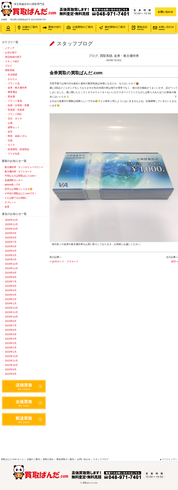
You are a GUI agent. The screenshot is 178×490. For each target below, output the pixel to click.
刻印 (173, 261)
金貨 (7, 206)
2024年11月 (11, 268)
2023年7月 (11, 325)
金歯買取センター (14, 180)
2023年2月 (11, 347)
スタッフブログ (100, 459)
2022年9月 (11, 369)
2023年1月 (11, 351)
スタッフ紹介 (12, 61)
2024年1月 (11, 303)
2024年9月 (11, 272)
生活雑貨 (12, 74)
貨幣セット (14, 127)
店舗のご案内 (33, 459)
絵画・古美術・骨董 (18, 105)
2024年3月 (11, 294)
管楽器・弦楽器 (16, 109)
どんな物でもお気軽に (16, 197)
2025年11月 (11, 224)
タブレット (10, 202)
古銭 (10, 140)
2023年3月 (11, 343)
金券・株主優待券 (126, 56)
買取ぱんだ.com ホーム (12, 459)
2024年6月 (11, 286)
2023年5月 (11, 334)
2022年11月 (11, 360)
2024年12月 (11, 263)
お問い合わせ (83, 459)
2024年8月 (11, 277)
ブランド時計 (15, 114)
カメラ (11, 144)
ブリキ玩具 (14, 153)
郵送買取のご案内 (65, 459)
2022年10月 (11, 365)
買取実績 (106, 56)
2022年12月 (11, 356)
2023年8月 (11, 321)
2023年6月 (11, 330)
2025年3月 (11, 255)
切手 (10, 131)
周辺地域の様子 (13, 57)
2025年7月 (11, 242)
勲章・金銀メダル (17, 136)
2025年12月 (11, 220)
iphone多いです (12, 184)
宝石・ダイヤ (15, 118)
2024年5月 (11, 290)
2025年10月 (11, 228)
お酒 (10, 123)
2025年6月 (11, 246)
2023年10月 (11, 316)
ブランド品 (14, 83)
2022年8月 (11, 373)
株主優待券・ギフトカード (18, 171)
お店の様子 (11, 52)
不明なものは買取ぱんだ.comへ (21, 175)
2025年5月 (11, 250)
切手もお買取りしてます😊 (18, 189)
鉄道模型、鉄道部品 (18, 149)
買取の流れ (48, 459)
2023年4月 (11, 338)
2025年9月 (11, 233)
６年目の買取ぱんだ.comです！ (21, 193)
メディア (9, 48)
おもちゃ (12, 79)
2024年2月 (11, 299)
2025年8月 (11, 237)
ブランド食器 (15, 101)
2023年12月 (11, 307)
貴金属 (11, 96)
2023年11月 (11, 312)
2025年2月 (11, 259)
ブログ (93, 56)
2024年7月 (11, 281)
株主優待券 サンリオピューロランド (24, 167)
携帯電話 (12, 92)
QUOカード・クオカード (65, 261)
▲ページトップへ (168, 459)
